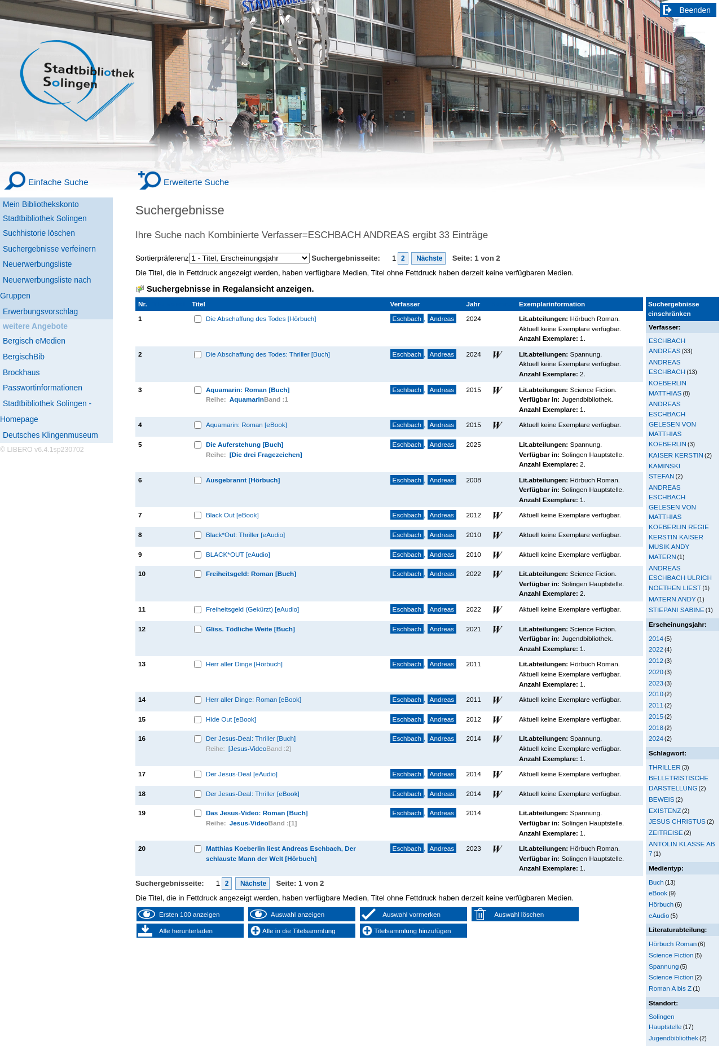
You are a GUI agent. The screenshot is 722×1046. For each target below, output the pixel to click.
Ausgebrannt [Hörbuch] (243, 480)
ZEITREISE (666, 832)
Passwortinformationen (42, 387)
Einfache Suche (58, 182)
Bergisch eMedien (34, 340)
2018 (656, 727)
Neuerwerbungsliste (37, 264)
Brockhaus (21, 372)
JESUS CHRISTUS (677, 821)
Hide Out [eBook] (231, 719)
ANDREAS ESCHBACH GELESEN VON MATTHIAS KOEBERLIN (672, 423)
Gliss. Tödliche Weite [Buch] (250, 628)
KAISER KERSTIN (676, 455)
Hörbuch (661, 904)
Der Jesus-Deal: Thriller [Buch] (251, 738)
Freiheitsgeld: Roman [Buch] (251, 573)
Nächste (429, 258)
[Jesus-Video (247, 748)
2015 (656, 716)
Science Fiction (671, 955)
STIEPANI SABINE (677, 609)
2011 (656, 705)
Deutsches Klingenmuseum (50, 435)
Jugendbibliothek (673, 1037)
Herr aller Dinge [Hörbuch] (244, 663)
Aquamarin (247, 399)
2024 (656, 738)
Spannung (664, 966)
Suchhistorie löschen (39, 233)
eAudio (659, 915)
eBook (658, 892)
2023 (656, 683)
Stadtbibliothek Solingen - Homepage (45, 411)
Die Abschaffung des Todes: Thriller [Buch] (268, 354)
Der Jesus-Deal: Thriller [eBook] (253, 793)
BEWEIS (662, 799)
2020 (656, 671)
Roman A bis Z (670, 988)
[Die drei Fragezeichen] (266, 454)
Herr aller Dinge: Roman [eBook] (253, 699)
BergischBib (24, 356)
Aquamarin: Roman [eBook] (246, 424)
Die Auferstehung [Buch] (245, 444)
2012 (656, 660)
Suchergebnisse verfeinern (49, 248)
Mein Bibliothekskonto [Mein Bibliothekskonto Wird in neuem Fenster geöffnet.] (41, 204)
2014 (656, 638)
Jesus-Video (249, 823)
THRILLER (665, 767)
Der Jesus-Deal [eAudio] (242, 773)
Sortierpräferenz (162, 258)
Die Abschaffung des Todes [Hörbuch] (261, 318)
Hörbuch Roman (673, 943)
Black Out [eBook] (232, 514)
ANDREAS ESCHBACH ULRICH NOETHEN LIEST (680, 577)
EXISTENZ (665, 810)
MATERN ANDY (672, 599)
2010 (656, 693)
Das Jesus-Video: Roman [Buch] (257, 812)
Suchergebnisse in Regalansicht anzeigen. (230, 288)
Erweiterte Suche (196, 182)
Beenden (695, 10)
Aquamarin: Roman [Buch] (247, 389)
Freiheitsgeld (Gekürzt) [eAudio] (252, 609)
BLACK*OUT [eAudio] (238, 554)
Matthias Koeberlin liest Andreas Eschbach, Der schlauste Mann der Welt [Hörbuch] (281, 853)
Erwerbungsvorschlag (40, 311)
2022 (656, 649)
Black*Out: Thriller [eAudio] (245, 534)
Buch (656, 882)
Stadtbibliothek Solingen (45, 218)
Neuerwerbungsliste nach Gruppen (45, 287)
